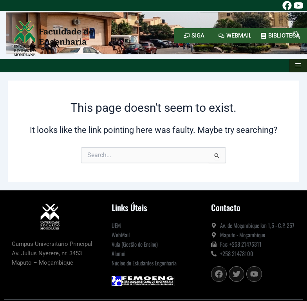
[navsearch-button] (296, 35)
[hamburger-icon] (298, 65)
